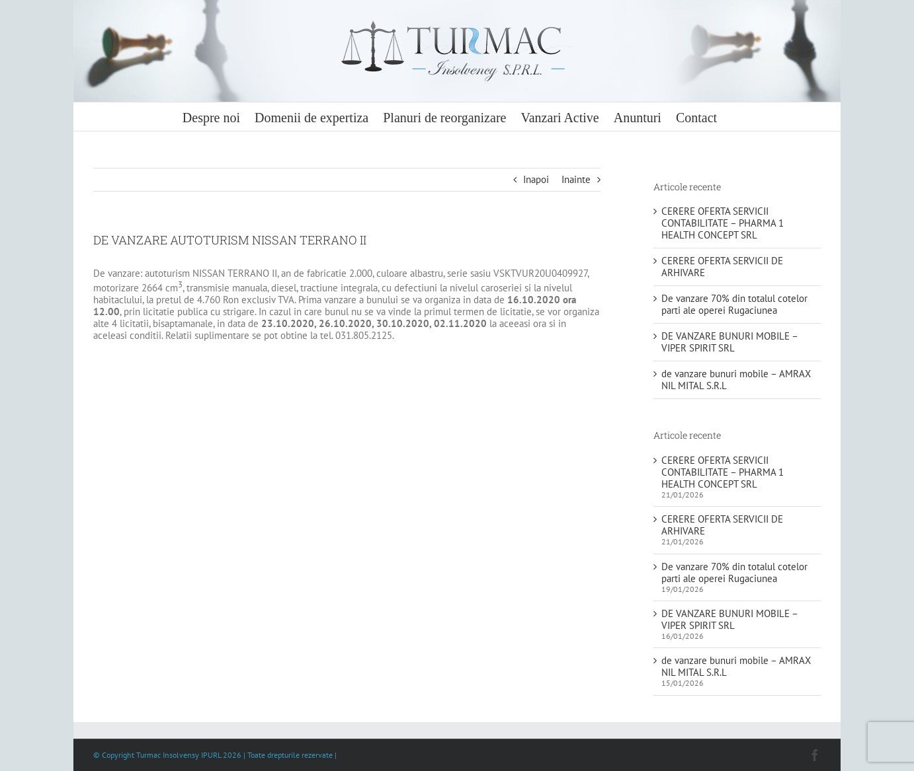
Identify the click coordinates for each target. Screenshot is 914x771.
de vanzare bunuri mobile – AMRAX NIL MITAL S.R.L (736, 379)
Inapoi (536, 179)
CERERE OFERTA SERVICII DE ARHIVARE (722, 266)
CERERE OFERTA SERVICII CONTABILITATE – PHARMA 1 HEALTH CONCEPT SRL (722, 223)
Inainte (576, 179)
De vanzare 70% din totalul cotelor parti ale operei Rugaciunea (734, 304)
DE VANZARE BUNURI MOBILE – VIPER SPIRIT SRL (729, 342)
